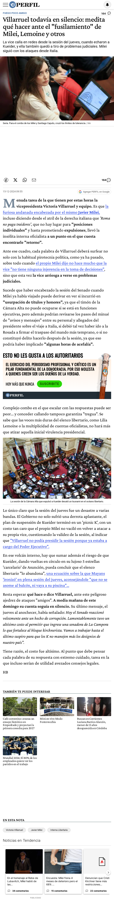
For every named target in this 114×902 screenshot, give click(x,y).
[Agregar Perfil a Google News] (94, 191)
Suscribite (49, 384)
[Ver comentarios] (106, 14)
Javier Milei (36, 830)
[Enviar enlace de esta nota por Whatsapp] (24, 180)
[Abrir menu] (5, 5)
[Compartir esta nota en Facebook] (6, 180)
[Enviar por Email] (34, 180)
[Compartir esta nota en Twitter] (15, 180)
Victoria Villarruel (14, 830)
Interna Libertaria (59, 830)
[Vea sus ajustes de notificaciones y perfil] (107, 4)
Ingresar (98, 4)
